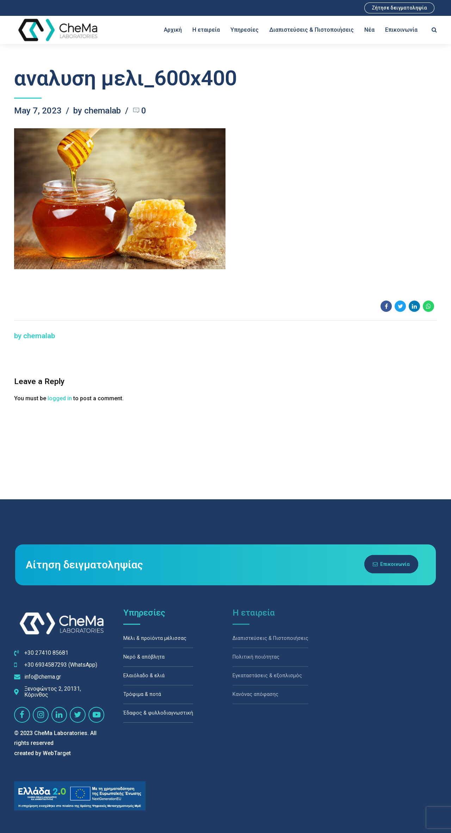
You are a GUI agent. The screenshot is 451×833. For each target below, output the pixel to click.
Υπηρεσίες (244, 29)
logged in (60, 398)
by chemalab (97, 111)
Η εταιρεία (206, 29)
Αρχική (173, 29)
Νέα (369, 29)
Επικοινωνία (401, 29)
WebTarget (57, 753)
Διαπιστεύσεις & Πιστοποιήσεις (311, 29)
